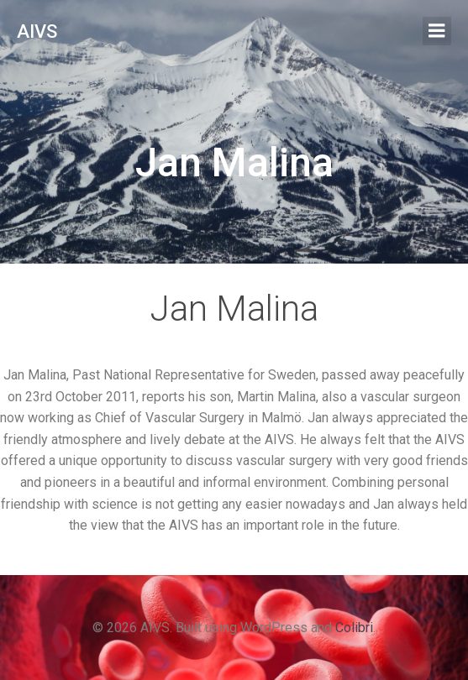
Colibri (354, 628)
